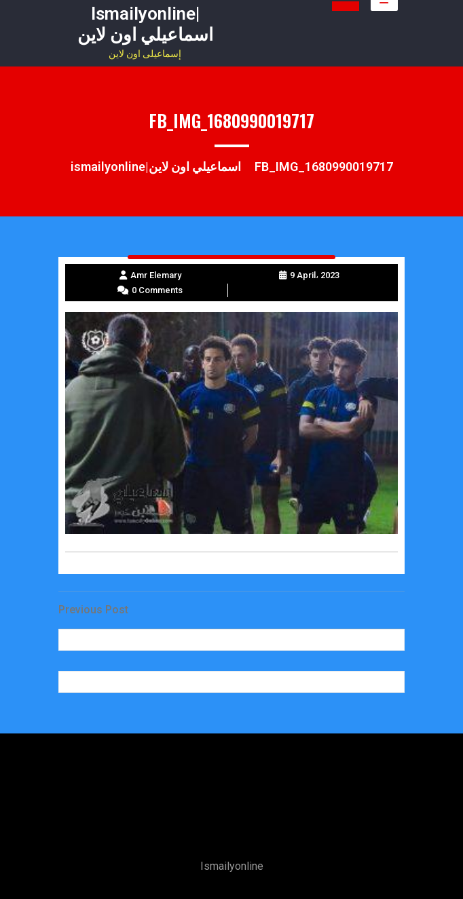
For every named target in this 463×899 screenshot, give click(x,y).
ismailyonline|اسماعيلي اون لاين (145, 24)
